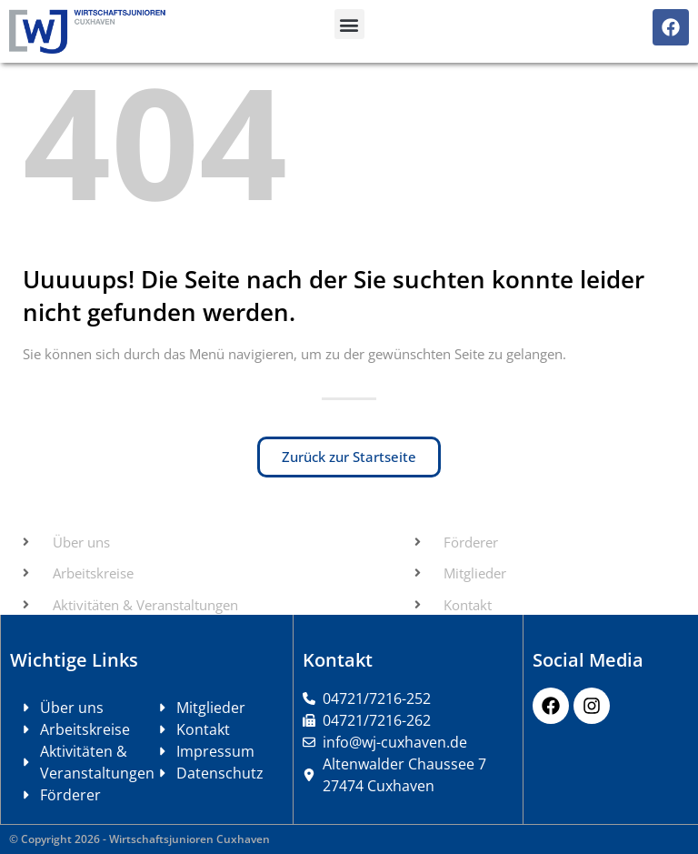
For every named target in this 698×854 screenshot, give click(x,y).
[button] (349, 24)
